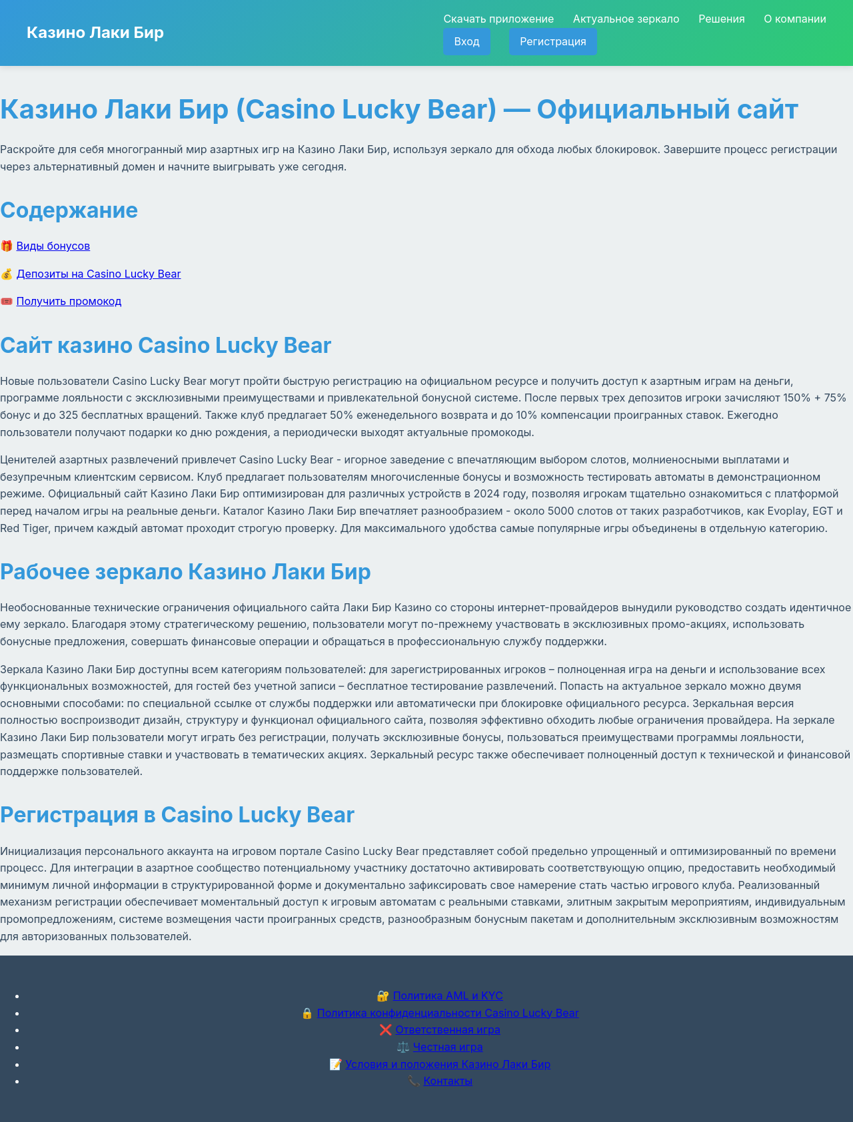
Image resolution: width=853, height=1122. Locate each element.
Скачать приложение (498, 18)
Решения (721, 18)
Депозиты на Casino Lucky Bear (99, 273)
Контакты (447, 1080)
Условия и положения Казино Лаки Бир (447, 1064)
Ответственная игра (447, 1029)
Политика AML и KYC (448, 995)
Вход (466, 41)
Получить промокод (69, 301)
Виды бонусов (54, 245)
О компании (795, 18)
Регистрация (553, 41)
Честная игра (448, 1046)
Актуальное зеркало (626, 18)
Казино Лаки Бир (95, 32)
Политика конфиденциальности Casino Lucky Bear (448, 1012)
